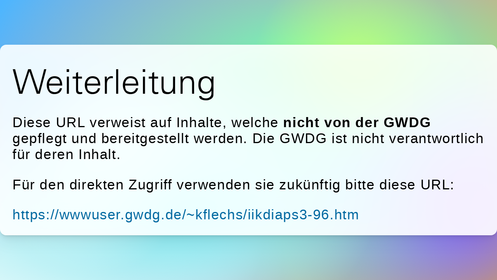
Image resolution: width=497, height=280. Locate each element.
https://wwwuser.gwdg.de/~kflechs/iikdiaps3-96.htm (185, 214)
